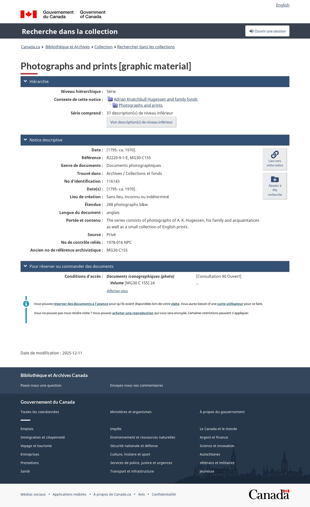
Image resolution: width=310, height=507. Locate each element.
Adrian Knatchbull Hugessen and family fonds (156, 99)
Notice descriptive (43, 140)
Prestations (30, 462)
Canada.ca (30, 46)
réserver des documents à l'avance (81, 304)
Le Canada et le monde (218, 428)
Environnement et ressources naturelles (142, 437)
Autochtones (210, 454)
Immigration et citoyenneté (43, 437)
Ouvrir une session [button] (267, 31)
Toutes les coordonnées (40, 411)
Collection (103, 46)
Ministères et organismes (131, 411)
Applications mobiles (69, 494)
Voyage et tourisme (36, 445)
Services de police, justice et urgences (141, 462)
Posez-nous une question (41, 385)
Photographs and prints (141, 105)
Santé (25, 471)
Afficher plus (117, 290)
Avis (141, 494)
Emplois (27, 428)
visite (175, 304)
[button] (275, 159)
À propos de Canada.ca (112, 494)
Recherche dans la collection (70, 31)
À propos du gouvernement (222, 411)
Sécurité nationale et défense (134, 445)
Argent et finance (214, 437)
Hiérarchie (36, 81)
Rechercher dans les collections (146, 46)
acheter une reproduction (133, 313)
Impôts (116, 428)
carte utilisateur (230, 304)
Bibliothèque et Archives (68, 46)
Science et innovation (217, 445)
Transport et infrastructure (132, 471)
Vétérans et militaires (217, 462)
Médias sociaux (33, 494)
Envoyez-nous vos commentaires (136, 385)
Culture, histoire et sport (130, 454)
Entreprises (30, 454)
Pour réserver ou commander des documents (69, 266)
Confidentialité (164, 494)
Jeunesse (207, 471)
